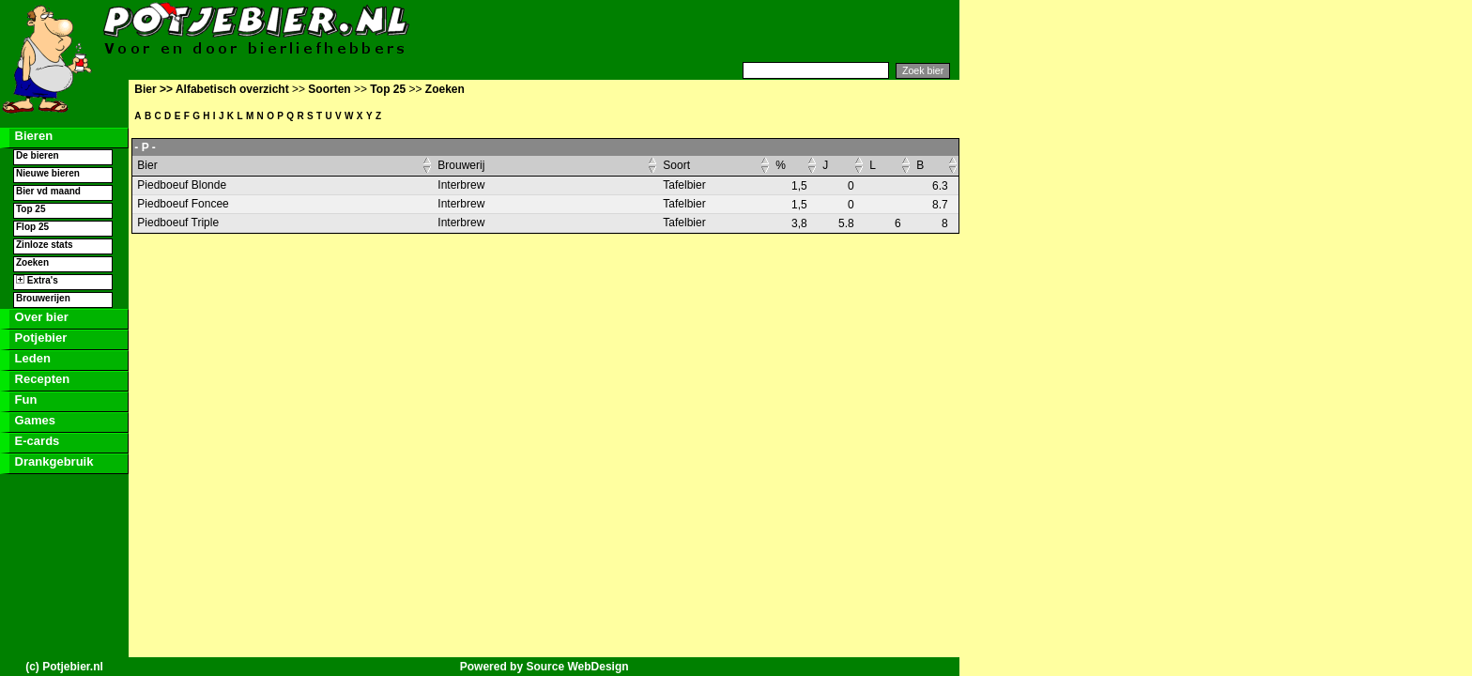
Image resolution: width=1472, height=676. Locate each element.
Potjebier (39, 337)
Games (33, 420)
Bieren (32, 136)
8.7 (940, 204)
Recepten (40, 379)
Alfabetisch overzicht (232, 89)
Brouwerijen (43, 298)
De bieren (37, 155)
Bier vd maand (48, 191)
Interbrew (460, 185)
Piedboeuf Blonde (181, 185)
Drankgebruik (52, 461)
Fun (24, 399)
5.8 (846, 223)
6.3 (940, 185)
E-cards (35, 441)
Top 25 (30, 209)
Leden (31, 358)
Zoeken (32, 262)
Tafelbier (684, 185)
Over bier (40, 317)
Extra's (37, 280)
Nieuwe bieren (48, 173)
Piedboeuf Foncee (182, 203)
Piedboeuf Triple (178, 222)
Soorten (329, 89)
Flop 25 (32, 227)
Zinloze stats (44, 244)
